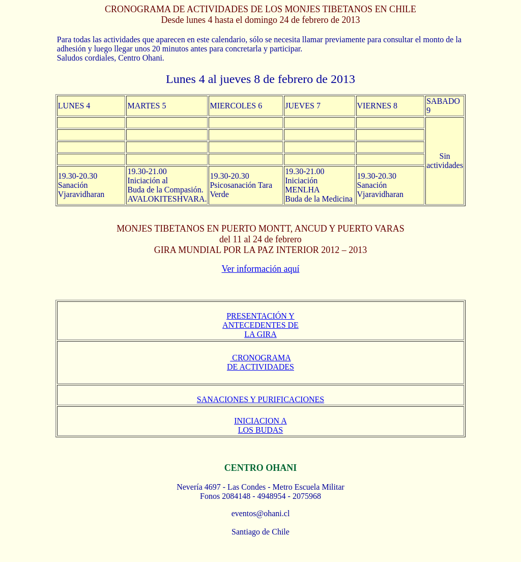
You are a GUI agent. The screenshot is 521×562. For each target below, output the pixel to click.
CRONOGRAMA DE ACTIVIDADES (260, 362)
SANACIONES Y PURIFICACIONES (260, 399)
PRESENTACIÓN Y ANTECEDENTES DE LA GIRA (260, 325)
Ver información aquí (261, 269)
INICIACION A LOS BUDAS (260, 425)
